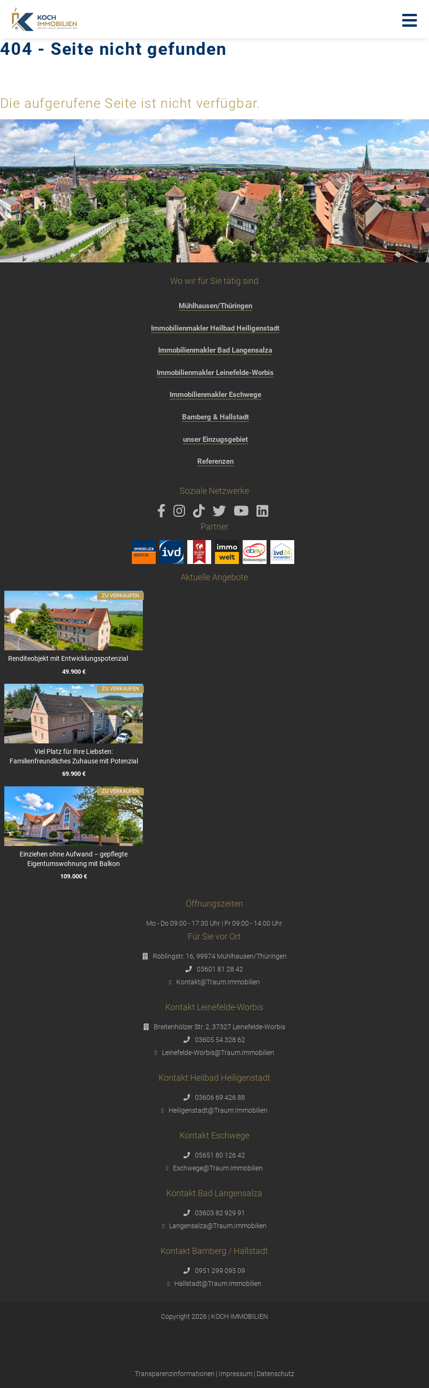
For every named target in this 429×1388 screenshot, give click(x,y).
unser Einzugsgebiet (215, 439)
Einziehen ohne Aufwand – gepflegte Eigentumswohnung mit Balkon (74, 858)
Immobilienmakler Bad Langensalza (215, 350)
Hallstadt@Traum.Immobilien (217, 1283)
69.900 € (73, 774)
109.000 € (73, 876)
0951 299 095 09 (220, 1270)
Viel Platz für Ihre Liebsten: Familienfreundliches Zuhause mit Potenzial (73, 756)
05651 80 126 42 (220, 1155)
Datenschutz (275, 1374)
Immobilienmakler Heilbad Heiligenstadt (215, 328)
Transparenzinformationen (174, 1374)
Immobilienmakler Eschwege (215, 394)
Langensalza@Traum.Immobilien (218, 1226)
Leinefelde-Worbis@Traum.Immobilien (218, 1052)
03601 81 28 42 (220, 969)
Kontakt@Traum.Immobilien (218, 982)
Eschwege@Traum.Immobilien (218, 1168)
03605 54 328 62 (220, 1040)
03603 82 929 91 (220, 1213)
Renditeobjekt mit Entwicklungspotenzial (68, 658)
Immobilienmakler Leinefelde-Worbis (215, 372)
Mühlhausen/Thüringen (215, 306)
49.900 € (73, 671)
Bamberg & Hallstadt (215, 417)
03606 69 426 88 (220, 1097)
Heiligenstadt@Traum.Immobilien (218, 1110)
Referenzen (215, 461)
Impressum (235, 1374)
